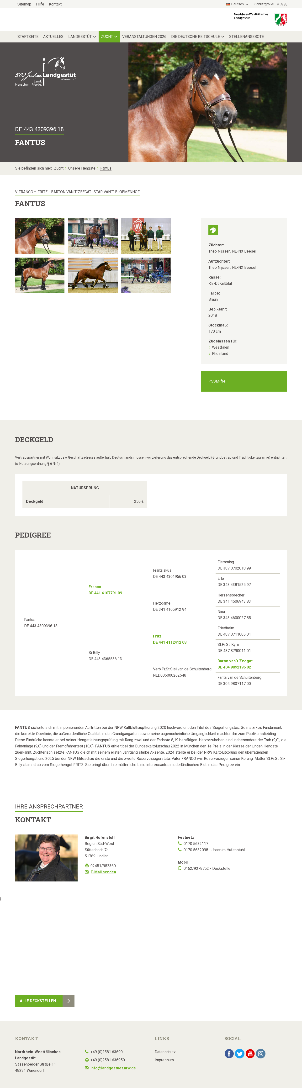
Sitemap (24, 4)
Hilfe (40, 4)
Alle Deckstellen (38, 1001)
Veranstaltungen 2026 (144, 36)
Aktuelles (53, 36)
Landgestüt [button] (80, 36)
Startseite (27, 36)
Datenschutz (165, 1052)
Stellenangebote (246, 36)
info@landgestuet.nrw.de (113, 1068)
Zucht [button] (107, 36)
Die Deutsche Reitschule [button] (195, 36)
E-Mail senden (103, 872)
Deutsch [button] (235, 4)
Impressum (164, 1060)
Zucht (59, 168)
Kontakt (55, 4)
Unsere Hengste (81, 168)
